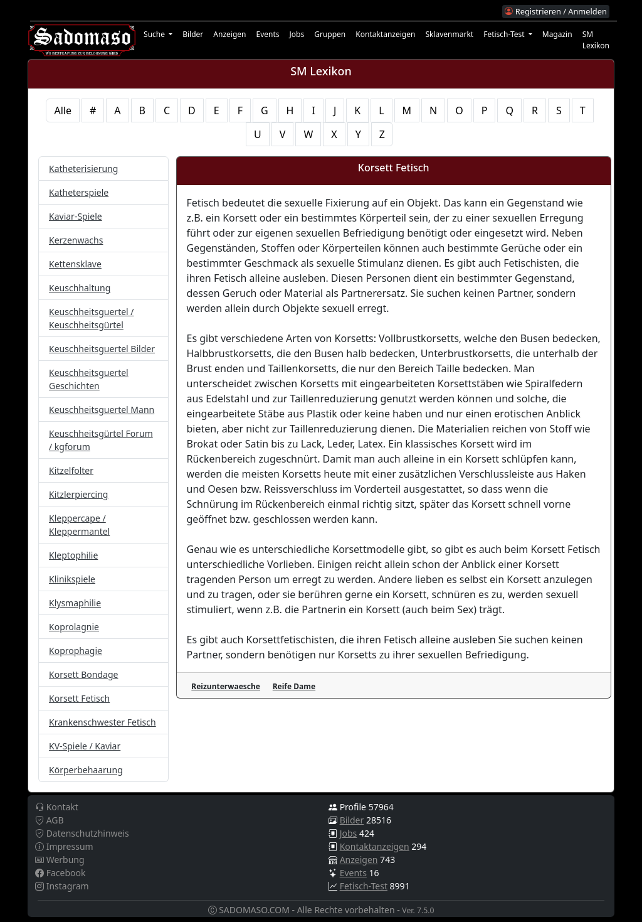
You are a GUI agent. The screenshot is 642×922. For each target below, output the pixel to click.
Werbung (60, 860)
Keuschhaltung (79, 288)
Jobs (297, 34)
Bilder (192, 34)
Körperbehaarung (86, 770)
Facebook (60, 873)
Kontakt (56, 807)
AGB (49, 820)
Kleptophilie (73, 555)
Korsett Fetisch (79, 698)
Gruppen (329, 34)
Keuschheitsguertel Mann (101, 409)
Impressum (64, 846)
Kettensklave (75, 264)
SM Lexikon (595, 40)
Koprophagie (75, 651)
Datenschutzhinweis (82, 833)
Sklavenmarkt (449, 34)
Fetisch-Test (363, 886)
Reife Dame (294, 686)
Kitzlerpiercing (78, 494)
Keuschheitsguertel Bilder (102, 349)
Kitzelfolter (71, 470)
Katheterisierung (83, 168)
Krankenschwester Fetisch (102, 722)
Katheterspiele (78, 192)
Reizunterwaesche (225, 686)
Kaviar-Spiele (75, 216)
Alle (62, 110)
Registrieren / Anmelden (555, 11)
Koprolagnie (74, 627)
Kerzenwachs (76, 240)
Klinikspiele (72, 579)
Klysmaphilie (75, 603)
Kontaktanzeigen (385, 34)
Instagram (62, 886)
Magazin (557, 34)
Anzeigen (229, 34)
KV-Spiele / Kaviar (84, 746)
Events (267, 34)
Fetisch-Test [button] (505, 34)
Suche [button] (155, 34)
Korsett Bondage (83, 674)
